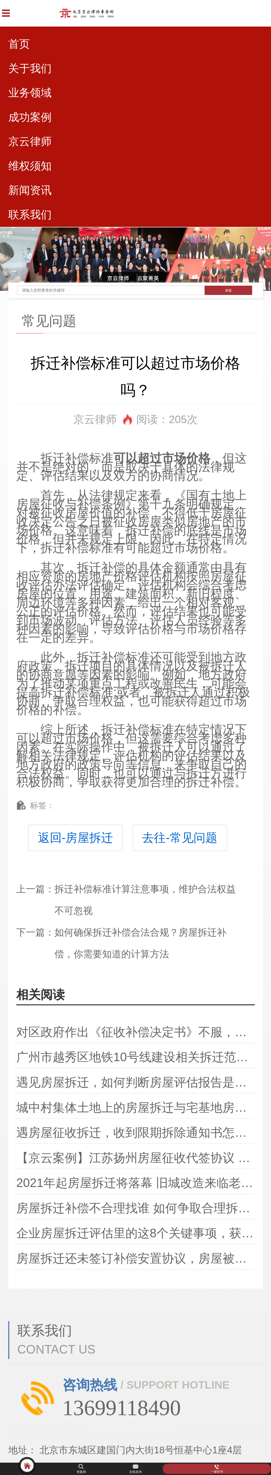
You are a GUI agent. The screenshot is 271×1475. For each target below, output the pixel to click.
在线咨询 (135, 1472)
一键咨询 (217, 1471)
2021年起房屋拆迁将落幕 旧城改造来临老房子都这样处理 (135, 1183)
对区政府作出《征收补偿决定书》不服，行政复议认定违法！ (135, 1032)
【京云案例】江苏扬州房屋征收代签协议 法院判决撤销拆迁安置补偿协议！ (135, 1158)
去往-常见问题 (179, 837)
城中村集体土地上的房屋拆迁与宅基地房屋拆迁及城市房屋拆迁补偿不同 (135, 1107)
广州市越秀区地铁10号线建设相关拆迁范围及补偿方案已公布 (135, 1057)
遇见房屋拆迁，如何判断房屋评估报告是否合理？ (135, 1082)
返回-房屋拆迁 (75, 837)
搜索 (228, 290)
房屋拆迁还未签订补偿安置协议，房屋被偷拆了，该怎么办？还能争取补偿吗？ (135, 1258)
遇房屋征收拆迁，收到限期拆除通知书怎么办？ (135, 1132)
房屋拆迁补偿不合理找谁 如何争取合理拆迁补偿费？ (135, 1208)
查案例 (81, 1472)
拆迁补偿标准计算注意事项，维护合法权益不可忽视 (145, 900)
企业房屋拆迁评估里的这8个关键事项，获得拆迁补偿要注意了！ (135, 1233)
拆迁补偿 (65, 458)
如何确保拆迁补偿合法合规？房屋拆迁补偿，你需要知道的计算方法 (140, 943)
